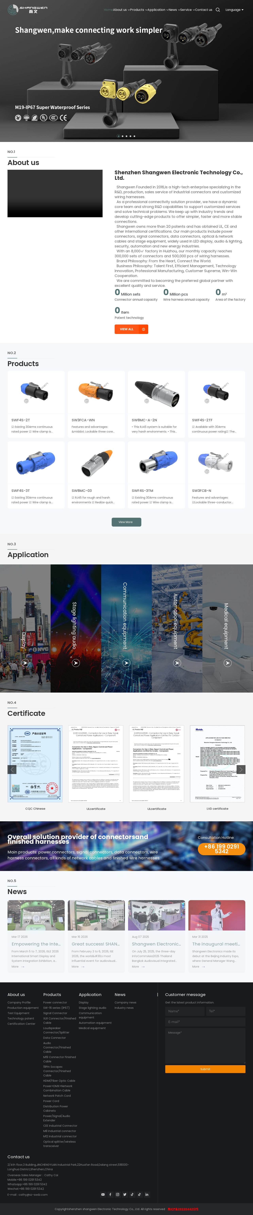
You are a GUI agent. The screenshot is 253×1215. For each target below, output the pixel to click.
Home (74, 9)
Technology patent (21, 1018)
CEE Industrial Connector (60, 1126)
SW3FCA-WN (83, 420)
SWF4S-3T (20, 490)
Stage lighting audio (92, 1008)
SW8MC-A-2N (144, 420)
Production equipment (23, 1008)
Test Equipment (18, 1013)
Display (84, 1002)
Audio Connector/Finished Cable (57, 1047)
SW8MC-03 (82, 490)
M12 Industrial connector (60, 1136)
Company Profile (19, 1002)
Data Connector (54, 1038)
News (161, 9)
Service (179, 9)
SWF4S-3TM (142, 490)
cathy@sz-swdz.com (33, 1195)
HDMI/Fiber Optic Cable (59, 1081)
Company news (125, 1002)
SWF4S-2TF (202, 420)
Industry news (124, 1008)
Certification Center (21, 1024)
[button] (118, 136)
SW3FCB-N (201, 490)
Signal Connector (55, 1013)
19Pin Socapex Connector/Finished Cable (57, 1071)
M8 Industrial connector (59, 1131)
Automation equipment (95, 1023)
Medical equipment (92, 1028)
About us (92, 9)
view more (126, 522)
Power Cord (51, 1101)
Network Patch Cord (57, 1096)
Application (139, 9)
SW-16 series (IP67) (56, 1008)
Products (115, 9)
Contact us (201, 9)
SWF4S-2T (20, 420)
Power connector (55, 1002)
